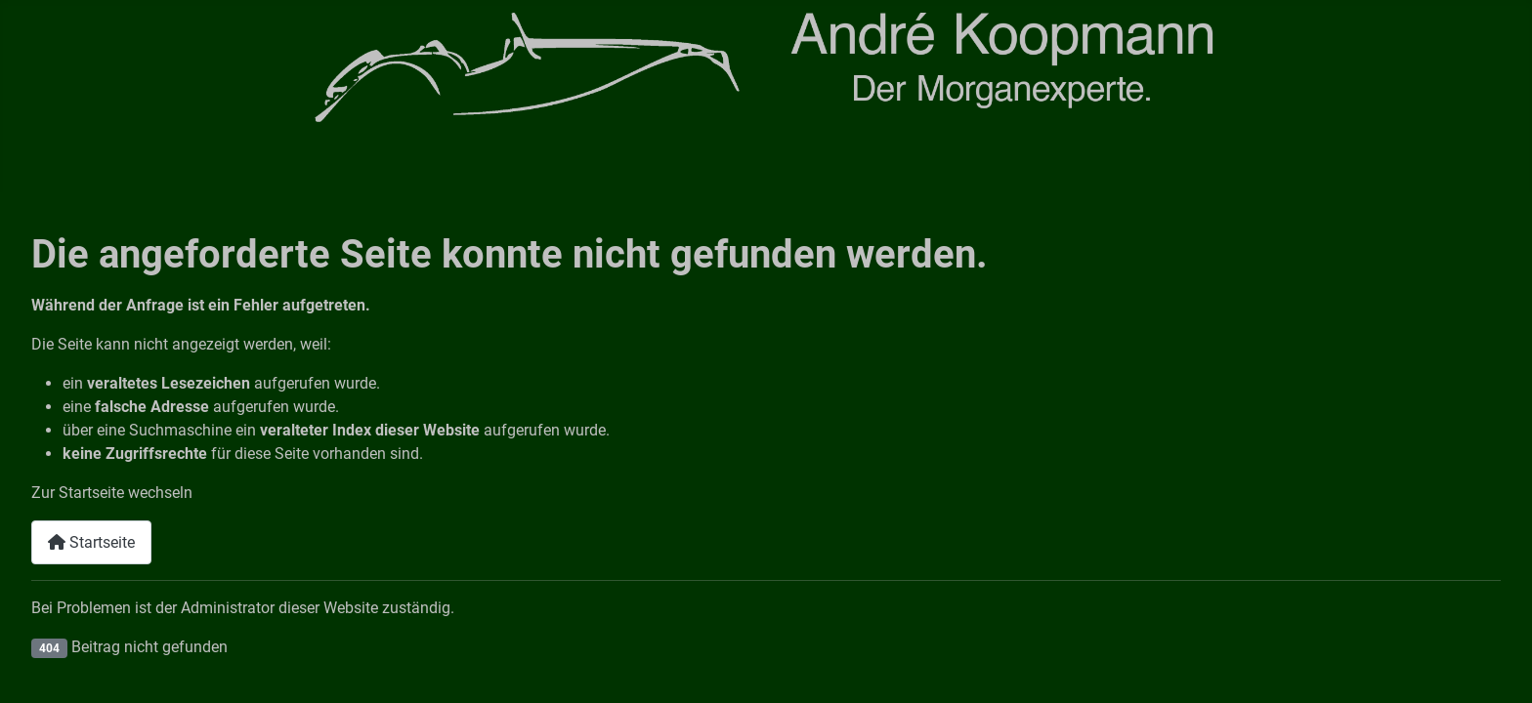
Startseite (91, 542)
